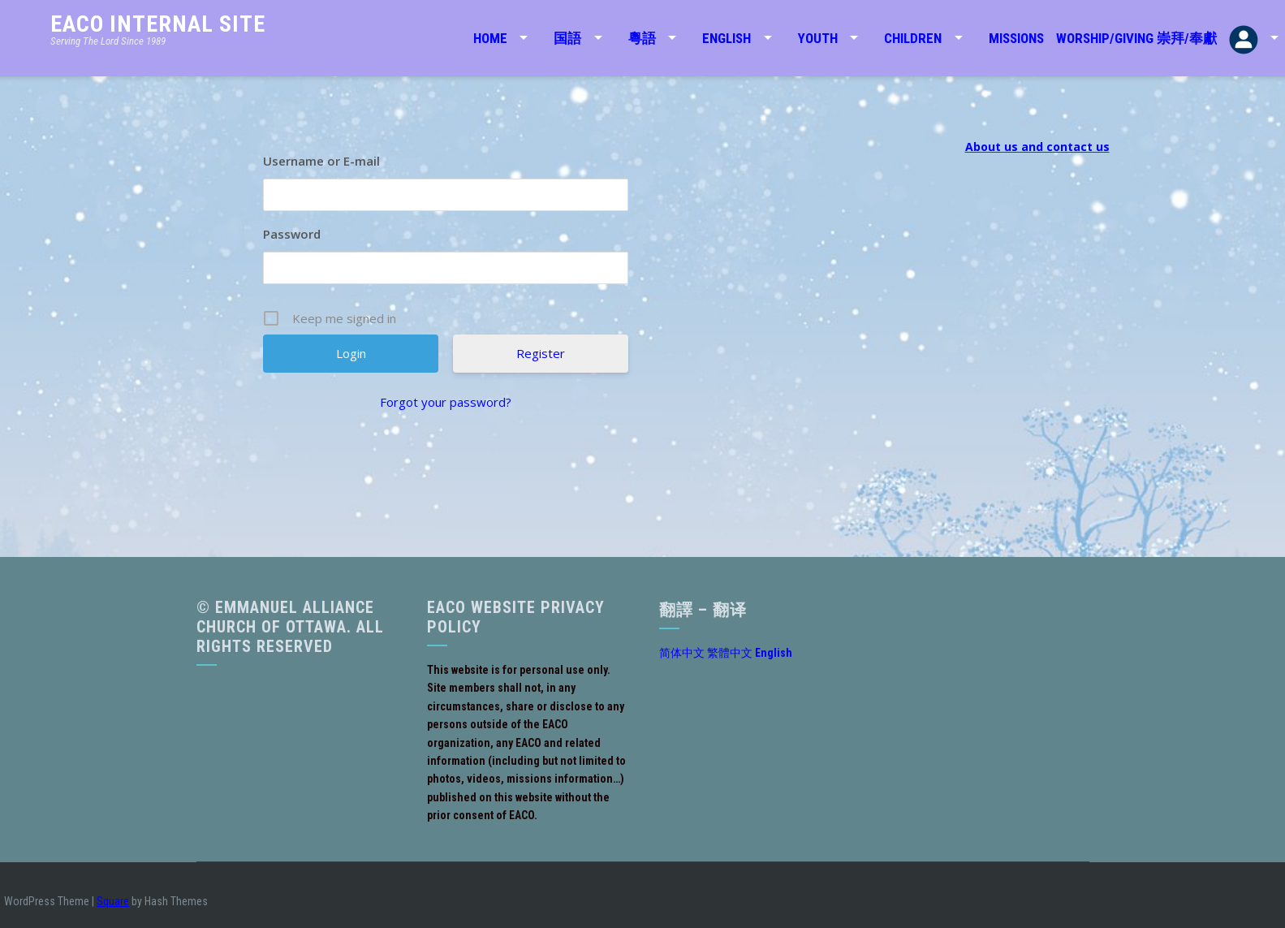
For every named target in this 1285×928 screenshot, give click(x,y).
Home (490, 38)
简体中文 (682, 652)
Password (292, 234)
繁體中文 (729, 652)
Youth (818, 38)
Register (540, 353)
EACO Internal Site (157, 24)
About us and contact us (1037, 146)
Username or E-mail (321, 161)
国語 (567, 38)
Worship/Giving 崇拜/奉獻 (1136, 38)
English (726, 38)
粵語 (642, 38)
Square (113, 901)
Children (913, 38)
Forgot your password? (445, 402)
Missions (1016, 38)
